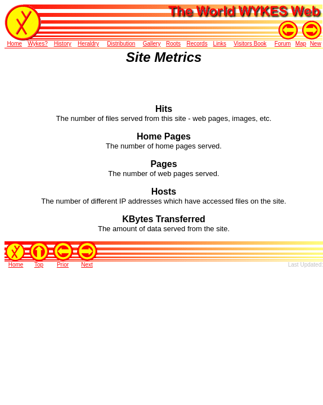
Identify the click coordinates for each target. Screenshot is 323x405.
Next (87, 265)
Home (16, 265)
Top (38, 265)
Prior (63, 265)
